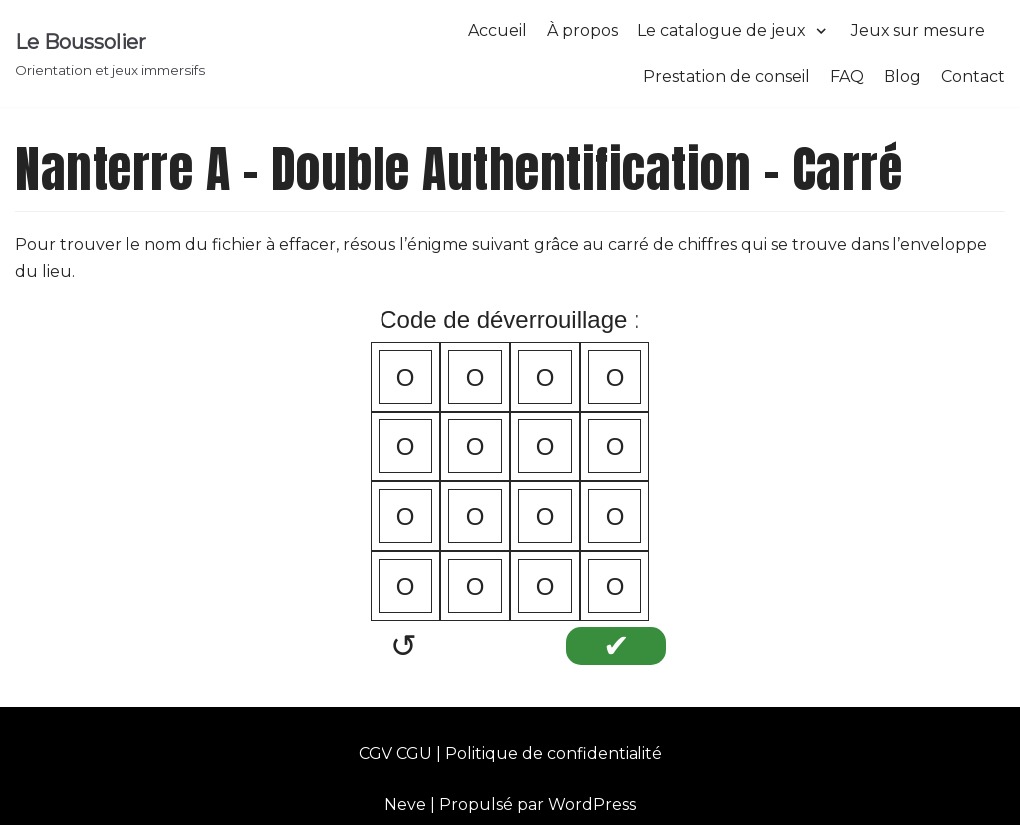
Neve (405, 804)
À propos (582, 30)
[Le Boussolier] (110, 54)
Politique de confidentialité (553, 753)
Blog (902, 76)
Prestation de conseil (726, 76)
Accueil (497, 30)
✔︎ (616, 646)
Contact (973, 76)
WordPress (592, 804)
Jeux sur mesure (918, 30)
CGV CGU (395, 753)
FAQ (847, 76)
